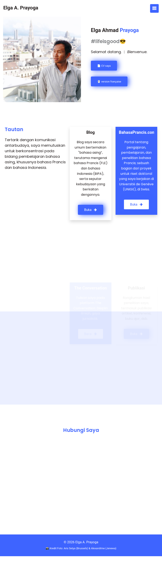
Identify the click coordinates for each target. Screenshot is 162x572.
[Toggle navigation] (154, 8)
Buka (90, 210)
